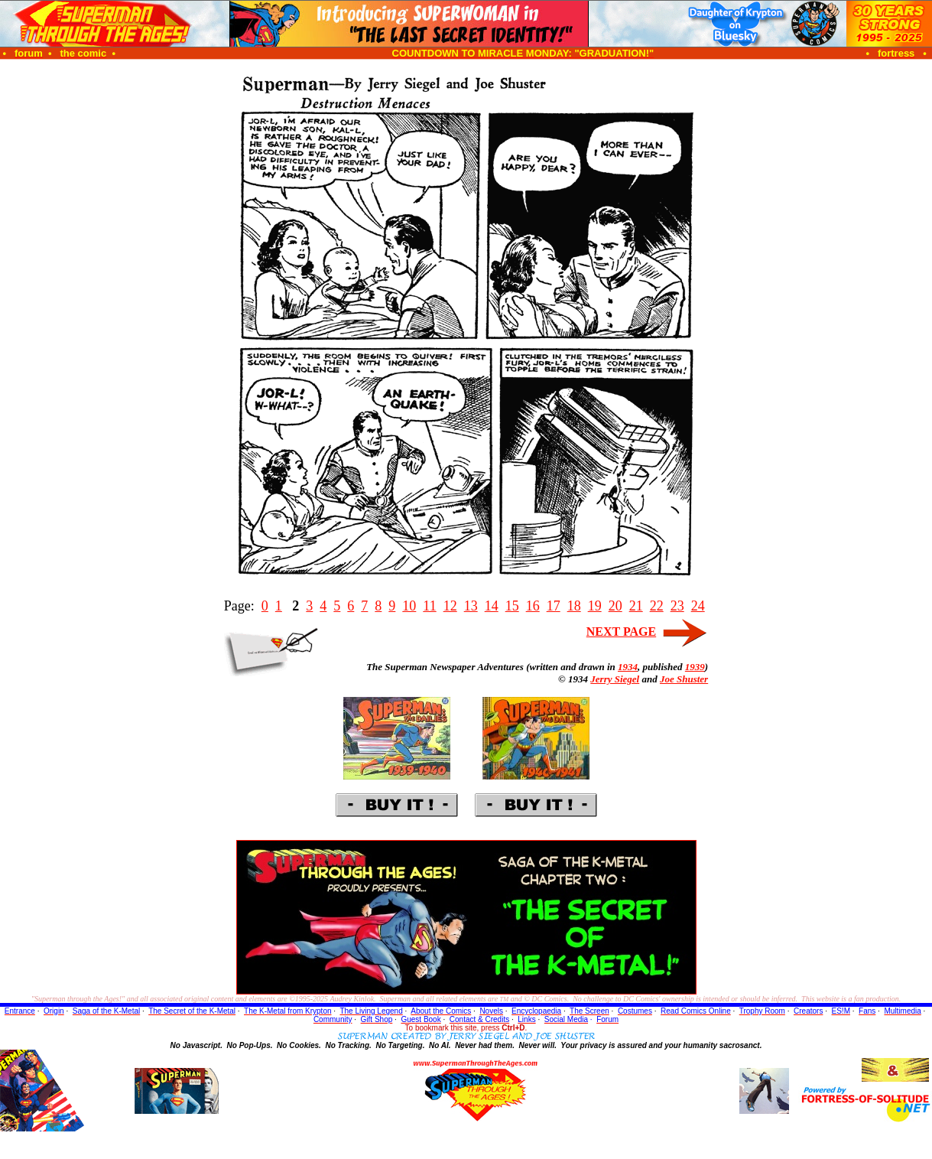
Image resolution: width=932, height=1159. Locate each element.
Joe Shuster (684, 679)
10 (409, 606)
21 (636, 606)
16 (533, 606)
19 (595, 606)
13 (471, 606)
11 (429, 606)
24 (698, 606)
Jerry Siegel (614, 679)
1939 (695, 666)
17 (553, 606)
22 (657, 606)
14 (491, 606)
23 (677, 606)
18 (574, 606)
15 (512, 606)
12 (450, 606)
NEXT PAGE (621, 631)
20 (615, 606)
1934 (628, 666)
